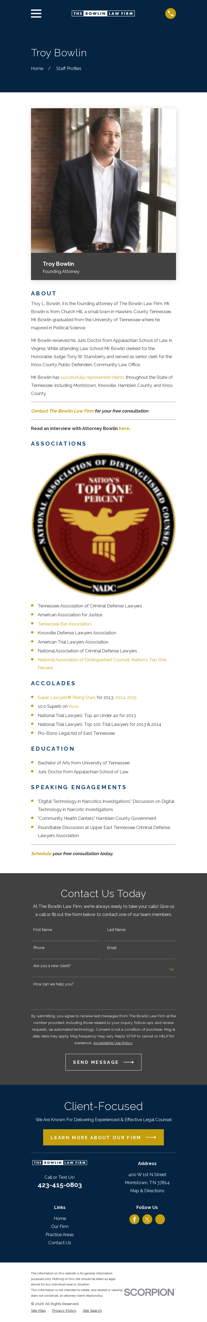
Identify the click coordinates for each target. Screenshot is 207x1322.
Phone (38, 948)
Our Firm (59, 1226)
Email (112, 948)
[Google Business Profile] (160, 1219)
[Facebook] (134, 1219)
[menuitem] (38, 1310)
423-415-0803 (60, 1185)
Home (60, 1218)
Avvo (74, 706)
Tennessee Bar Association (64, 624)
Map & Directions (147, 1190)
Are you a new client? (52, 966)
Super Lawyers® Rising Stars (67, 697)
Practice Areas (60, 1234)
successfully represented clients (93, 377)
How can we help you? (53, 984)
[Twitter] (147, 1219)
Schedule (41, 853)
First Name (42, 930)
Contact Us (59, 1242)
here (124, 428)
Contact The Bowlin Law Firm (62, 411)
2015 (132, 697)
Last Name (116, 930)
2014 (120, 697)
